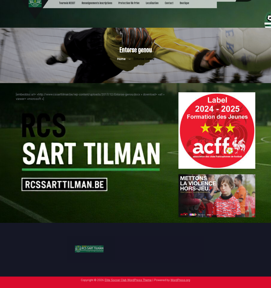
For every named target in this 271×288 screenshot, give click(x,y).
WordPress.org (180, 279)
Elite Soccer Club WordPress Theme (128, 279)
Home (121, 59)
